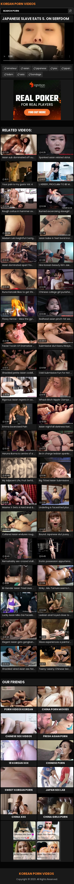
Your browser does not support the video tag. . (37, 43)
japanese (41, 68)
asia (22, 74)
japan (67, 68)
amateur (12, 68)
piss (55, 68)
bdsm (10, 74)
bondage (36, 74)
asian (26, 68)
